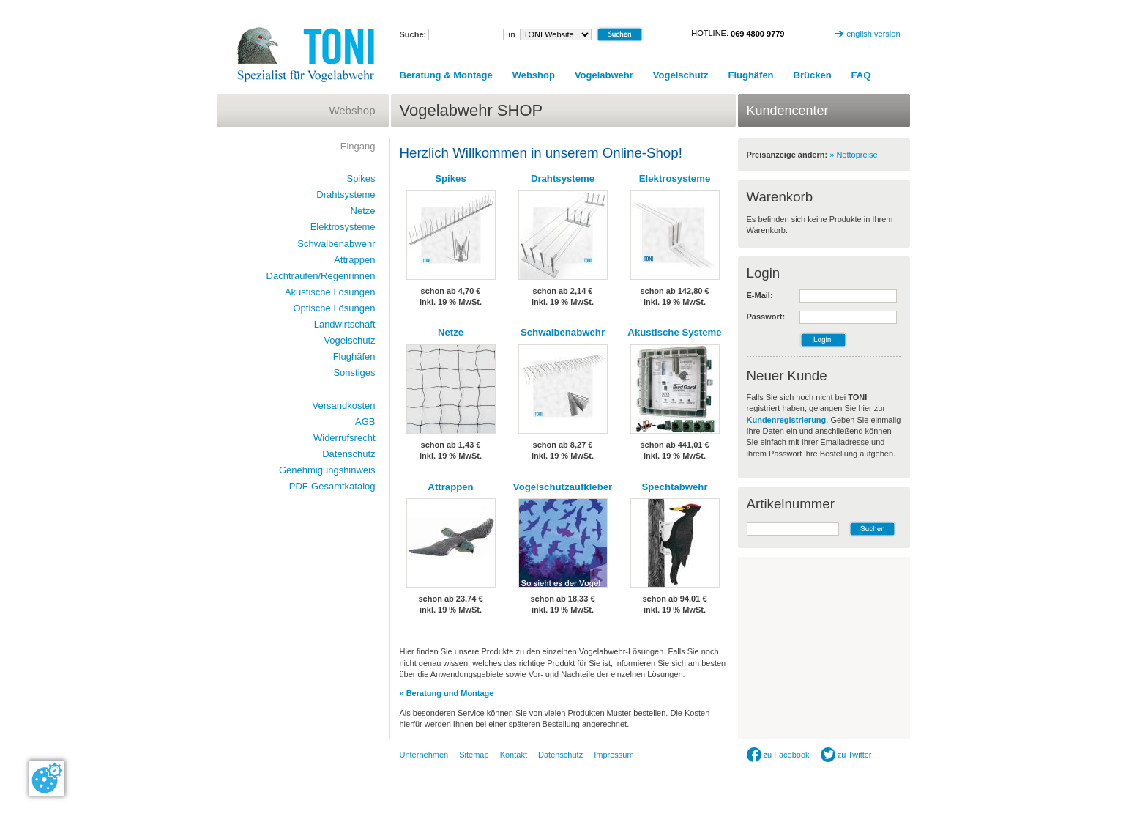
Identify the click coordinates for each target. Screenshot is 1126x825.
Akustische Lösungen (330, 291)
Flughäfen (750, 75)
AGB (365, 421)
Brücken (813, 75)
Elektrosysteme (675, 178)
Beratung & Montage (446, 75)
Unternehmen (424, 754)
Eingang (358, 146)
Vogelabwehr (604, 75)
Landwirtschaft (345, 324)
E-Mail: (760, 295)
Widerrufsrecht (344, 437)
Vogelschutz (681, 75)
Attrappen (450, 486)
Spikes (450, 178)
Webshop (533, 75)
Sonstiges (354, 372)
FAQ (861, 75)
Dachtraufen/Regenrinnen (321, 275)
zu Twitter (846, 754)
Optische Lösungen (334, 308)
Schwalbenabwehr (563, 332)
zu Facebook (778, 754)
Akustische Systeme (674, 332)
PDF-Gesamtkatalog (332, 486)
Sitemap (473, 754)
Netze (450, 332)
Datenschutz (348, 453)
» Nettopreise (853, 154)
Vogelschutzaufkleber (562, 486)
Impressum (613, 754)
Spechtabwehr (674, 486)
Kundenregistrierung (787, 419)
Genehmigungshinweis (327, 470)
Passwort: (766, 316)
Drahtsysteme (562, 178)
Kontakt (513, 754)
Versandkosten (343, 405)
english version (873, 33)
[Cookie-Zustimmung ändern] (46, 778)
